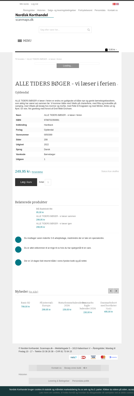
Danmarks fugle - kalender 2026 (90, 305)
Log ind (34, 4)
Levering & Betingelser (58, 381)
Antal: (41, 182)
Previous (110, 290)
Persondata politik (80, 381)
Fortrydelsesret (85, 10)
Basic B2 (27, 302)
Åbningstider (29, 10)
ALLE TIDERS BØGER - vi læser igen (54, 223)
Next (116, 290)
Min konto (24, 4)
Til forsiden (19, 59)
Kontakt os (113, 10)
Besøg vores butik (72, 368)
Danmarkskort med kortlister (110, 304)
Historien (41, 10)
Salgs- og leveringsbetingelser (62, 10)
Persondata (100, 10)
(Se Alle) (33, 291)
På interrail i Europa (48, 304)
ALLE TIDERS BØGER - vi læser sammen (56, 216)
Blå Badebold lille (44, 209)
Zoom (67, 63)
